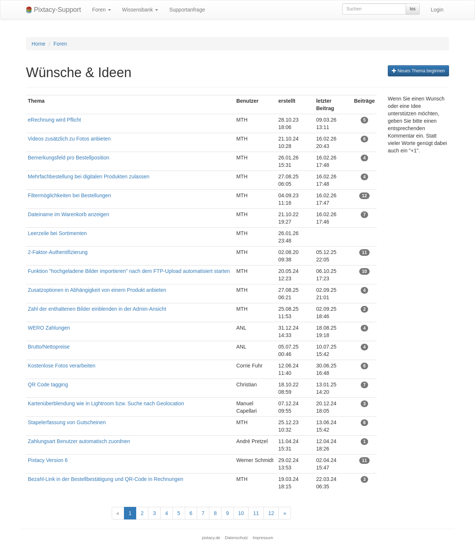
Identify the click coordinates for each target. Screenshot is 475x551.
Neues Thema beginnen (418, 70)
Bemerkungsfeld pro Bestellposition (68, 158)
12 (271, 513)
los (412, 8)
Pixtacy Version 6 (48, 460)
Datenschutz (236, 537)
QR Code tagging (48, 384)
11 (256, 513)
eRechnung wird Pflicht (55, 120)
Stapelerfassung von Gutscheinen (67, 422)
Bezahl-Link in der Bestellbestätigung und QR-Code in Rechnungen (105, 479)
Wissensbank (140, 10)
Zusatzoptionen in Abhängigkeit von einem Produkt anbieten (97, 290)
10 (241, 513)
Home (38, 44)
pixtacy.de (211, 537)
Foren (101, 10)
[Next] (284, 513)
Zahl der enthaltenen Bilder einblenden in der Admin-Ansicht (97, 309)
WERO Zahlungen (49, 328)
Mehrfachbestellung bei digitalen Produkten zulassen (89, 176)
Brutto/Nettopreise (49, 347)
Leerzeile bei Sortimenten (57, 233)
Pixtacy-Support (53, 10)
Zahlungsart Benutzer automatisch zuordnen (79, 441)
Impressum (263, 537)
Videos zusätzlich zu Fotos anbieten (69, 139)
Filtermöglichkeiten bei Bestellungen (69, 195)
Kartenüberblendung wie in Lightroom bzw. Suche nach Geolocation (106, 403)
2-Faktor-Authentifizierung (58, 252)
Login (437, 10)
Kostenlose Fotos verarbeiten (61, 366)
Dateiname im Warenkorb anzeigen (68, 214)
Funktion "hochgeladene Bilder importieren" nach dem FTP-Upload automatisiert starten (129, 271)
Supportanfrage (187, 10)
